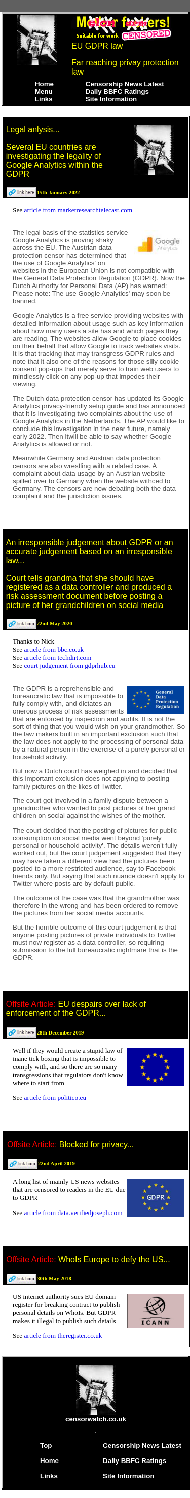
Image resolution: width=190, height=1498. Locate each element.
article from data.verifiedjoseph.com (73, 1213)
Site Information (111, 99)
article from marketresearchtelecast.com (78, 210)
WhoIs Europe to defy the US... (114, 1259)
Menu (44, 91)
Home (44, 84)
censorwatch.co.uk (95, 1416)
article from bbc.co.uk (54, 649)
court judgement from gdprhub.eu (70, 665)
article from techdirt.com (58, 657)
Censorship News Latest (125, 84)
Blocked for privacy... (96, 1144)
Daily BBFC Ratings (117, 91)
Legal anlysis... (33, 129)
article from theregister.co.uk (63, 1335)
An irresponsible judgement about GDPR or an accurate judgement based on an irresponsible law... (89, 551)
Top (46, 1445)
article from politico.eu (55, 1097)
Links (44, 99)
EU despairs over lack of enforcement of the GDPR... (76, 1008)
